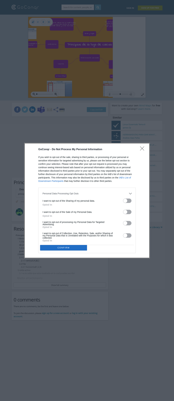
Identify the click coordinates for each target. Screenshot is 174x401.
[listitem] (87, 193)
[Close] (143, 149)
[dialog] (87, 200)
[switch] (127, 201)
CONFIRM (63, 247)
